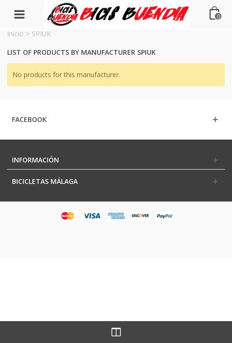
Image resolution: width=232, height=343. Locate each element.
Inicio (15, 33)
